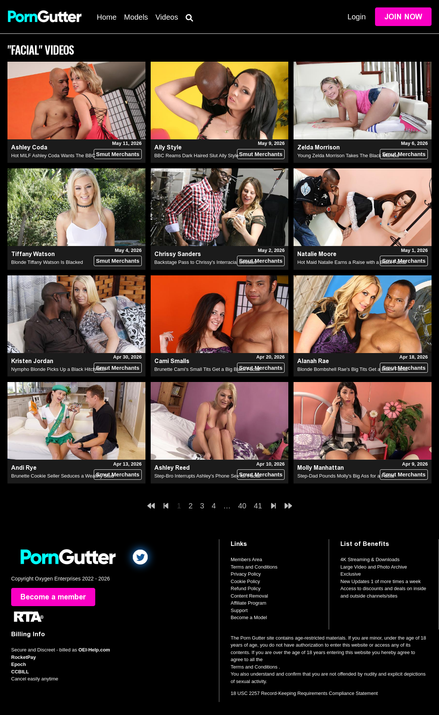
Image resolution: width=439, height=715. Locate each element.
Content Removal (249, 596)
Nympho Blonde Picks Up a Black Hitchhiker (58, 369)
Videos (167, 17)
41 (258, 506)
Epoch (18, 664)
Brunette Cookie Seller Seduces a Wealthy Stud (62, 476)
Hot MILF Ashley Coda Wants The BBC (53, 155)
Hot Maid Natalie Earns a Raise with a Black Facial (351, 262)
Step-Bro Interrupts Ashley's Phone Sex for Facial (207, 476)
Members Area (246, 559)
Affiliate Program (248, 603)
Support (239, 610)
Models (136, 17)
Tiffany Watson (33, 254)
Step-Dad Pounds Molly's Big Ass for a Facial (345, 476)
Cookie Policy (245, 581)
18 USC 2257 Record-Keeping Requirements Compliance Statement (304, 693)
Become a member (53, 597)
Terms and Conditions (254, 567)
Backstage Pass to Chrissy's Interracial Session (205, 262)
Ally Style (168, 147)
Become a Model (249, 617)
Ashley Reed (172, 467)
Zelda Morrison (318, 147)
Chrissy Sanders (177, 254)
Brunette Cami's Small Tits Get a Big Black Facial (207, 369)
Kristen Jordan (32, 361)
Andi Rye (23, 467)
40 (242, 506)
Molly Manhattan (320, 467)
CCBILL (20, 671)
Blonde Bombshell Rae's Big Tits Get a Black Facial (352, 369)
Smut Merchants (118, 154)
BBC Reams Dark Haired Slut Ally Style (196, 155)
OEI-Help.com (94, 650)
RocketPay (23, 657)
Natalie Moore (316, 254)
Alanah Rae (313, 361)
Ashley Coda (29, 147)
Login (356, 17)
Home (106, 17)
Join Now (403, 16)
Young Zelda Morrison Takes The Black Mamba (347, 155)
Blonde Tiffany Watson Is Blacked (47, 262)
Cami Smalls (171, 361)
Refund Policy (245, 588)
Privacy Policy (246, 574)
